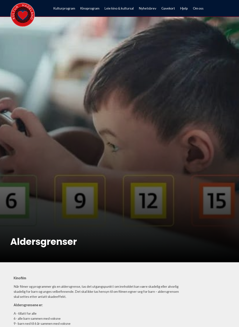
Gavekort (168, 8)
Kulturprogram (64, 8)
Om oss (198, 8)
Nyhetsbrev (147, 8)
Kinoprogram (89, 8)
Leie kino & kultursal (119, 8)
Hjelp (184, 8)
